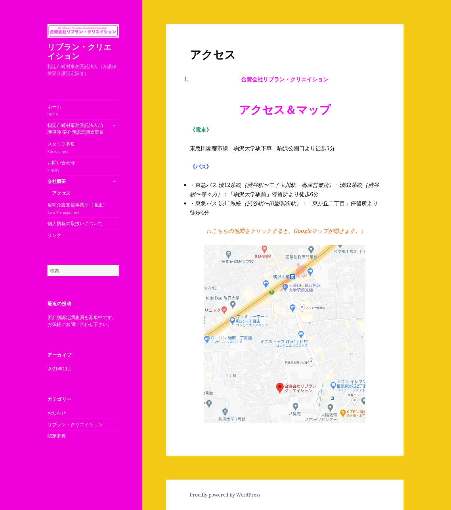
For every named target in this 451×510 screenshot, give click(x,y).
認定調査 (56, 436)
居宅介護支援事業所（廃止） (83, 208)
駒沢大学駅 (247, 148)
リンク (54, 235)
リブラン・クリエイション (79, 51)
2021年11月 (59, 369)
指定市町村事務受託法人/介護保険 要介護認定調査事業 (75, 128)
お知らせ (56, 413)
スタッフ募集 (83, 147)
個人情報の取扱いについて (75, 223)
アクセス (61, 193)
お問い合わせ (83, 166)
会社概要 (56, 181)
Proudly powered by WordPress (225, 495)
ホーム (83, 110)
